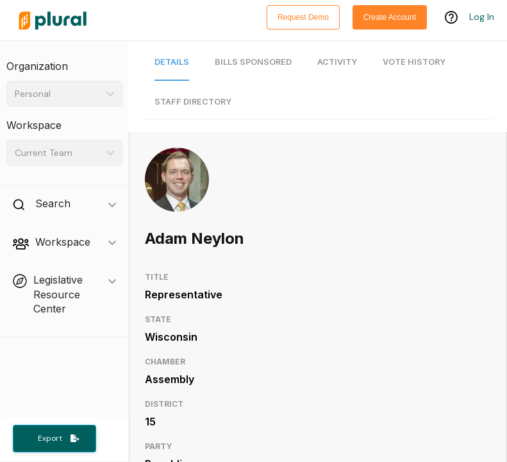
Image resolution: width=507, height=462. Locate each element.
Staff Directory (192, 102)
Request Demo (303, 17)
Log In (481, 17)
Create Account (389, 17)
